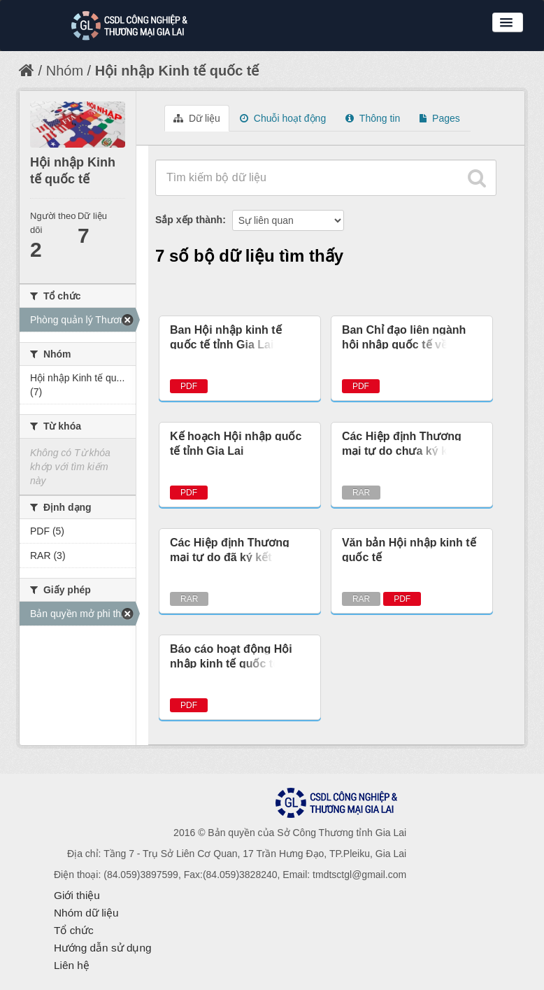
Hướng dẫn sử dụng (103, 948)
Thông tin (372, 118)
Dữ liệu (196, 118)
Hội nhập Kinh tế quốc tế (177, 70)
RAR (361, 492)
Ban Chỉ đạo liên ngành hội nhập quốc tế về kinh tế (407, 344)
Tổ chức (74, 930)
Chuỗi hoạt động (283, 118)
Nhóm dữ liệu (86, 913)
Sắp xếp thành (188, 219)
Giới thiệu (77, 895)
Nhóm (64, 70)
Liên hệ (72, 965)
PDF (188, 386)
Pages (440, 118)
